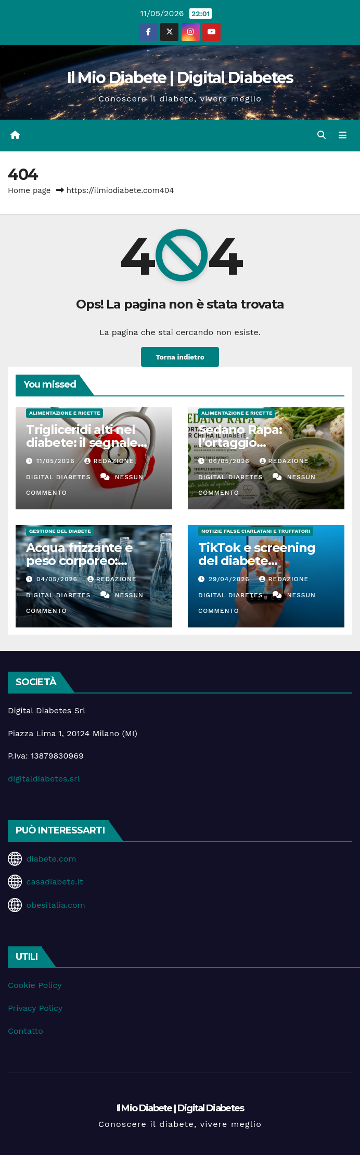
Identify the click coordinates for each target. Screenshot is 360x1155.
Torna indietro (180, 357)
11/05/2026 (56, 461)
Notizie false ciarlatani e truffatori (255, 531)
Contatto (25, 1031)
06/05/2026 (230, 461)
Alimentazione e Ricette (64, 413)
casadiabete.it (54, 882)
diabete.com (51, 859)
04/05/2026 (58, 579)
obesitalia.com (55, 905)
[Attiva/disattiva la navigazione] (342, 135)
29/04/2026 (230, 579)
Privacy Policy (35, 1008)
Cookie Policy (34, 985)
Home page (29, 190)
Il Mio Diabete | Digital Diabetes (180, 77)
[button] (321, 135)
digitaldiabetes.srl (44, 779)
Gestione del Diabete (60, 531)
